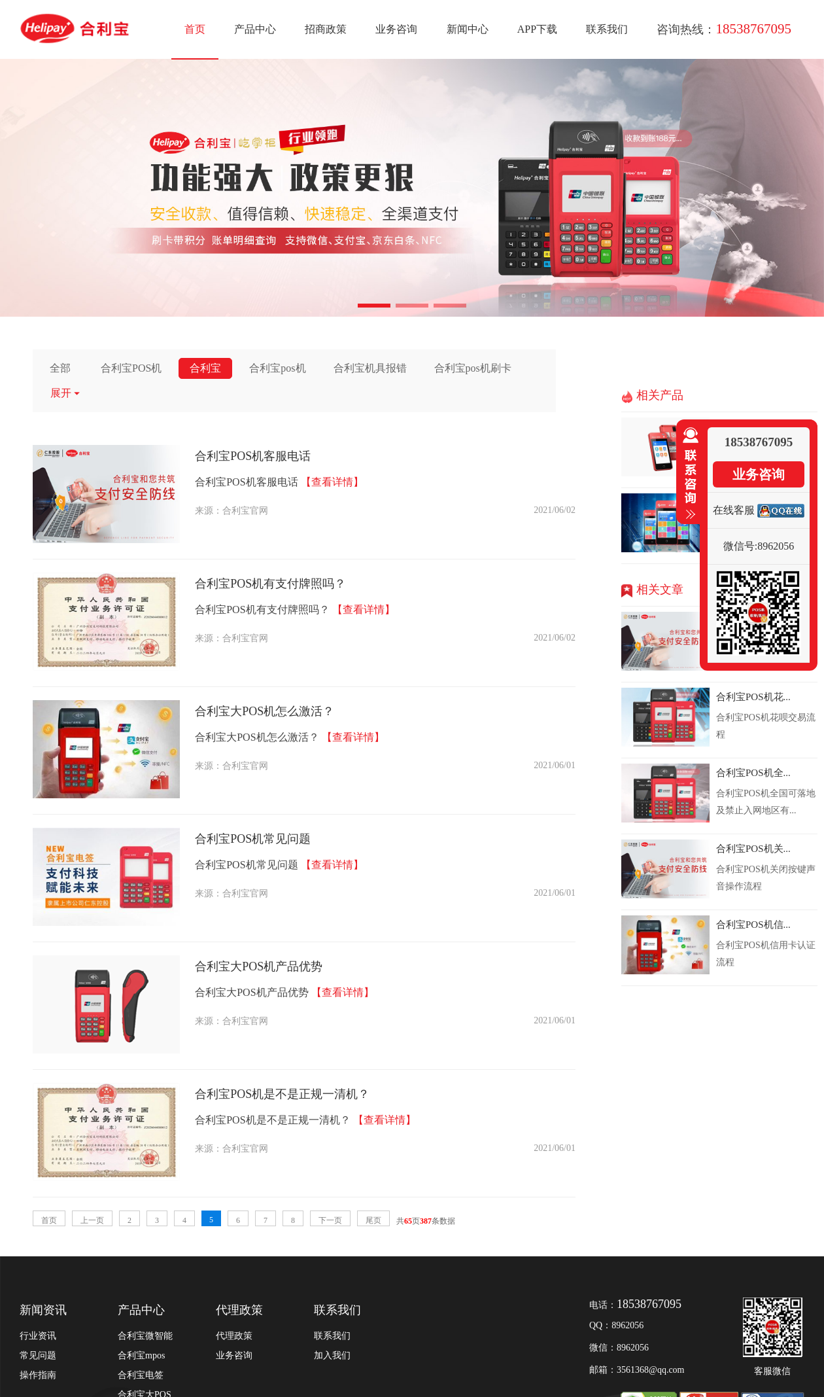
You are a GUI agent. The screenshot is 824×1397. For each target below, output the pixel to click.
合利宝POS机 (131, 368)
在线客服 (734, 510)
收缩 (688, 474)
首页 (194, 29)
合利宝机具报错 (370, 368)
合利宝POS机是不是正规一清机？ (282, 1094)
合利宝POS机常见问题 (253, 838)
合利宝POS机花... (753, 697)
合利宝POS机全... (753, 773)
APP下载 (537, 29)
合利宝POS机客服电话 (253, 456)
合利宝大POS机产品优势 (258, 966)
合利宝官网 (245, 511)
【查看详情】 (332, 481)
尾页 (373, 1220)
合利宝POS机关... (753, 848)
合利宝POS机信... (753, 924)
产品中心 (255, 29)
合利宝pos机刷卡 (472, 368)
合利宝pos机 (277, 368)
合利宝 (205, 368)
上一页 (92, 1220)
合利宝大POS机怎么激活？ (264, 711)
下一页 (330, 1220)
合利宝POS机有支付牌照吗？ (270, 583)
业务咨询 (396, 29)
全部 (60, 368)
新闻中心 (468, 29)
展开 (65, 392)
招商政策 (326, 29)
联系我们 (607, 29)
